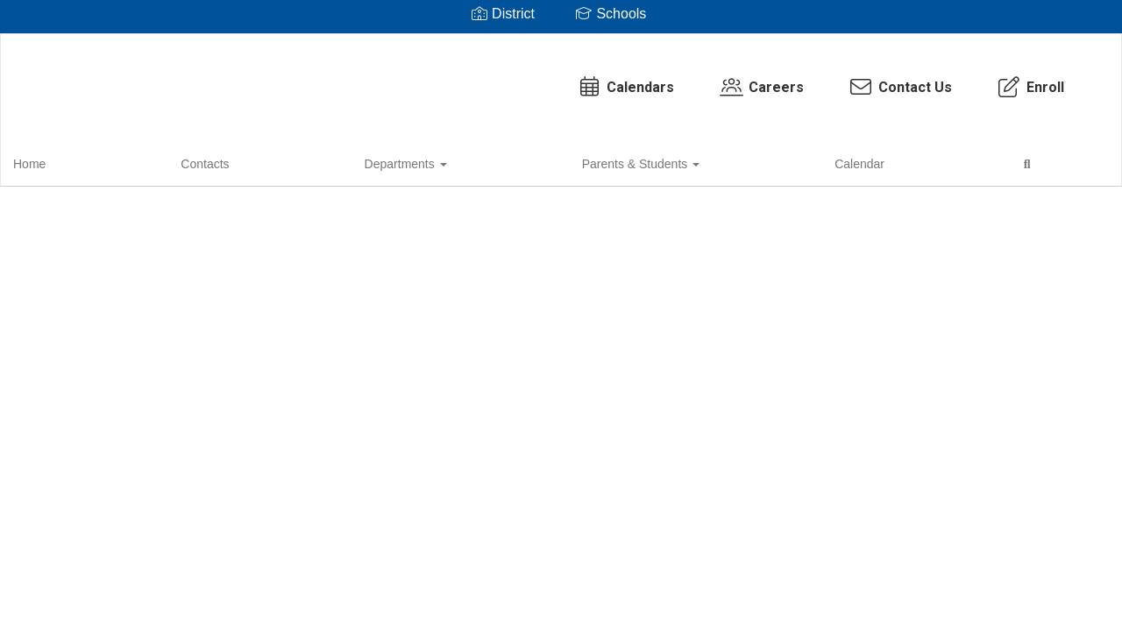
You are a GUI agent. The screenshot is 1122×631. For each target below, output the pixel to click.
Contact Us (746, 78)
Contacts (123, 161)
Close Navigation (591, 168)
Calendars (472, 78)
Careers (607, 78)
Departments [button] (215, 161)
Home (56, 161)
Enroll (876, 78)
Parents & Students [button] (342, 161)
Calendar (452, 161)
